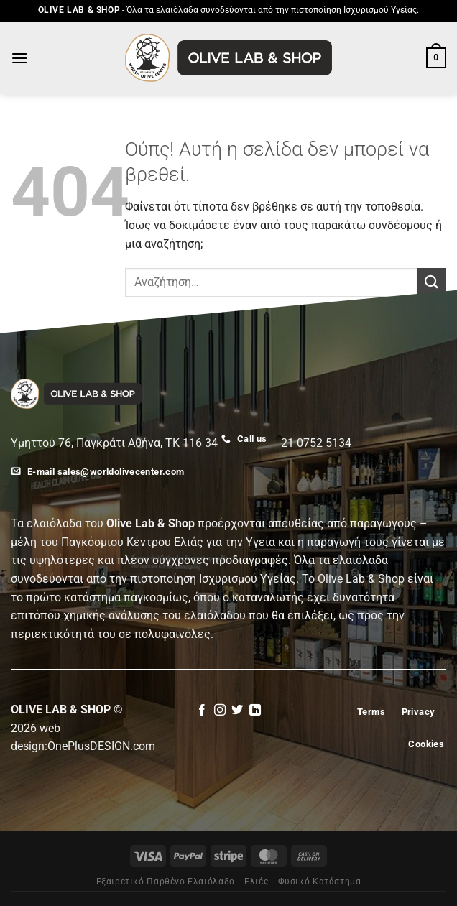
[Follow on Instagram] (220, 710)
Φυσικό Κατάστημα (319, 882)
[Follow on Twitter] (237, 710)
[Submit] (431, 282)
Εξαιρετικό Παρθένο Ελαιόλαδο (165, 882)
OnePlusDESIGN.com (101, 746)
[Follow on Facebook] (202, 710)
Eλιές (256, 882)
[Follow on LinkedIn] (255, 710)
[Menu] (19, 57)
